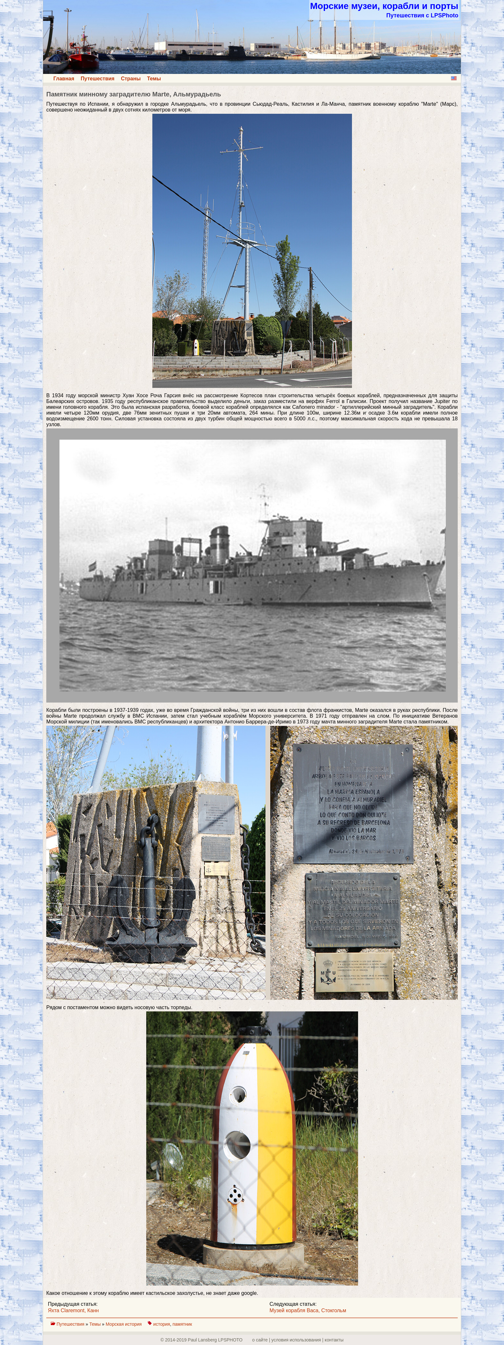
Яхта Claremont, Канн (73, 1310)
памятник (182, 1324)
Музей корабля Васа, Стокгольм (308, 1310)
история (161, 1324)
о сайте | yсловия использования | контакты (298, 1339)
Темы (154, 78)
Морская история (124, 1324)
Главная (63, 78)
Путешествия (97, 78)
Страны (130, 78)
